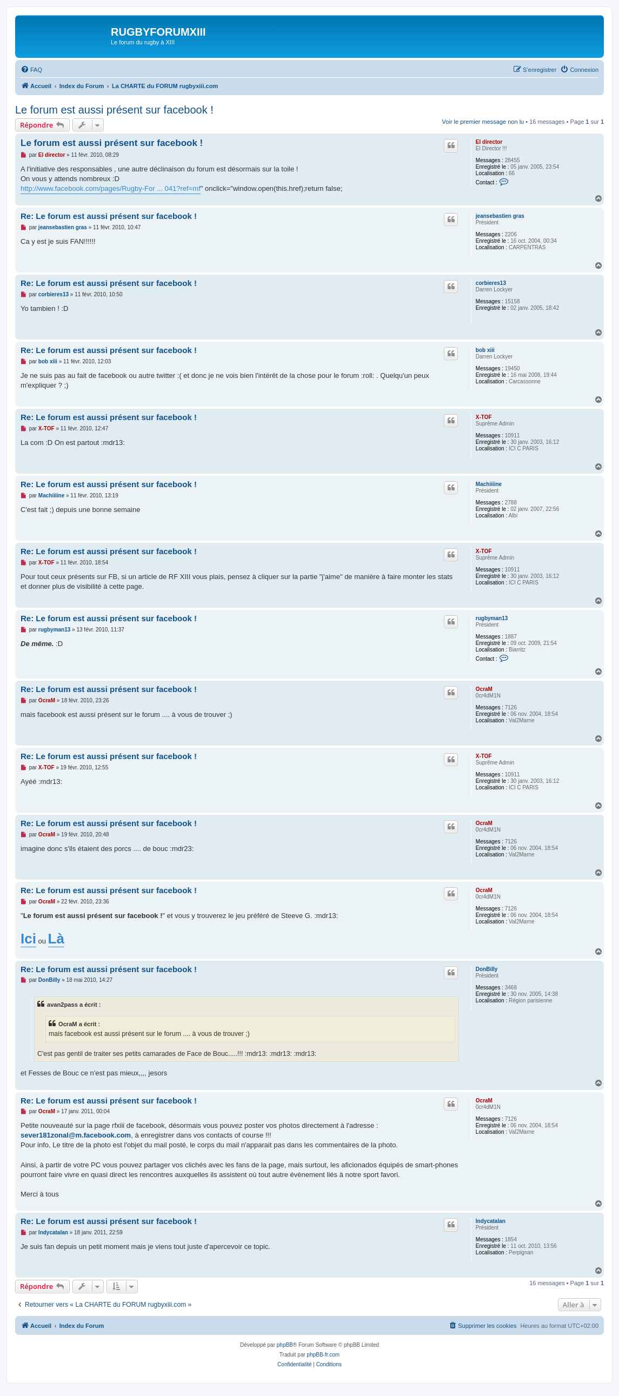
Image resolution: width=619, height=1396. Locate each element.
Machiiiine (489, 484)
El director (489, 142)
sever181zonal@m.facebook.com (76, 1135)
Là (56, 938)
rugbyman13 (492, 618)
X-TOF (484, 417)
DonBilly (487, 969)
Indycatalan (490, 1221)
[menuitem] (31, 69)
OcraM (484, 689)
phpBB (285, 1345)
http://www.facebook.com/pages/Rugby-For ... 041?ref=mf (111, 188)
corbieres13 (491, 283)
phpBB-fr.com (323, 1355)
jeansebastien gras (500, 216)
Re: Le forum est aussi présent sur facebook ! (109, 216)
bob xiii (485, 350)
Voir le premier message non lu (483, 121)
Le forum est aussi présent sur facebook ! (114, 110)
